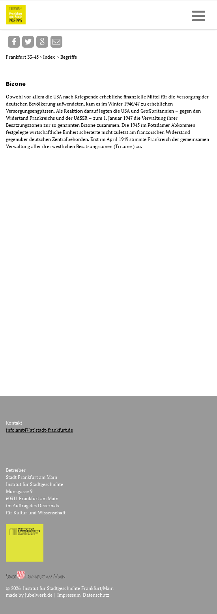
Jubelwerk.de (38, 595)
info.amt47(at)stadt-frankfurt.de (39, 430)
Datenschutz (96, 595)
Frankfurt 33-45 (23, 57)
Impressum (68, 595)
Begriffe (68, 57)
